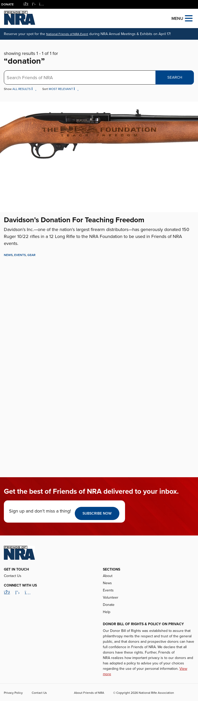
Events (20, 255)
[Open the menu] (189, 18)
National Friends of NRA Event (67, 34)
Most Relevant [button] (64, 89)
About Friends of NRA (89, 693)
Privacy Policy (13, 693)
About (107, 576)
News (8, 255)
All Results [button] (24, 89)
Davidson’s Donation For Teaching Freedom (74, 220)
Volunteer (110, 597)
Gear (31, 255)
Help (106, 612)
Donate (7, 4)
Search (174, 77)
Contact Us (12, 576)
